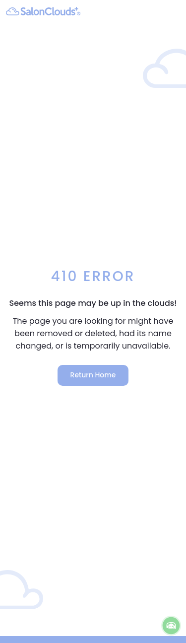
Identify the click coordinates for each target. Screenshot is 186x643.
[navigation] (174, 11)
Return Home (93, 375)
